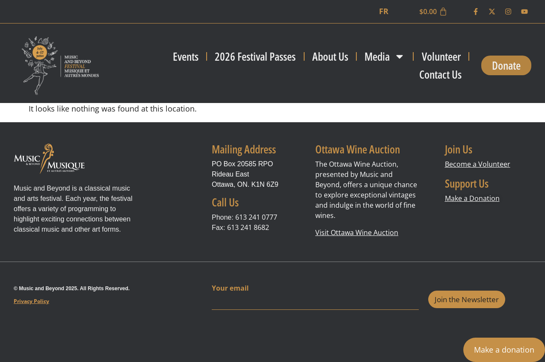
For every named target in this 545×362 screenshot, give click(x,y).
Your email (230, 288)
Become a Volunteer (477, 164)
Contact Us (440, 74)
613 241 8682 (248, 227)
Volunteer (441, 56)
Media (384, 56)
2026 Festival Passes (255, 56)
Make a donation (504, 349)
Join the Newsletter (467, 299)
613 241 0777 (256, 217)
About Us (330, 56)
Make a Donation (472, 198)
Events (185, 56)
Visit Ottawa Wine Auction (356, 232)
